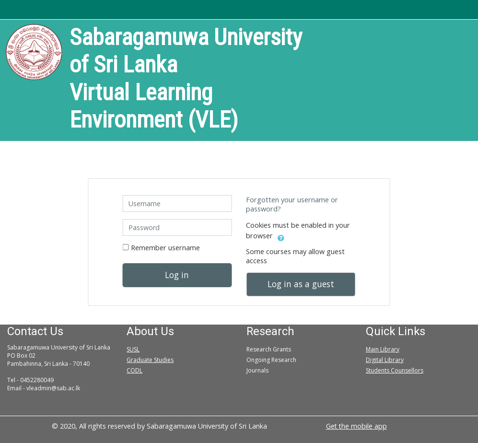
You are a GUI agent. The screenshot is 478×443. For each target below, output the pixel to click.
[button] (281, 236)
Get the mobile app (356, 426)
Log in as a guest (301, 284)
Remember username (165, 247)
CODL (134, 370)
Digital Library (385, 360)
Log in (177, 274)
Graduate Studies (150, 360)
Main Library (382, 349)
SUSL (133, 349)
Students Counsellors (394, 370)
